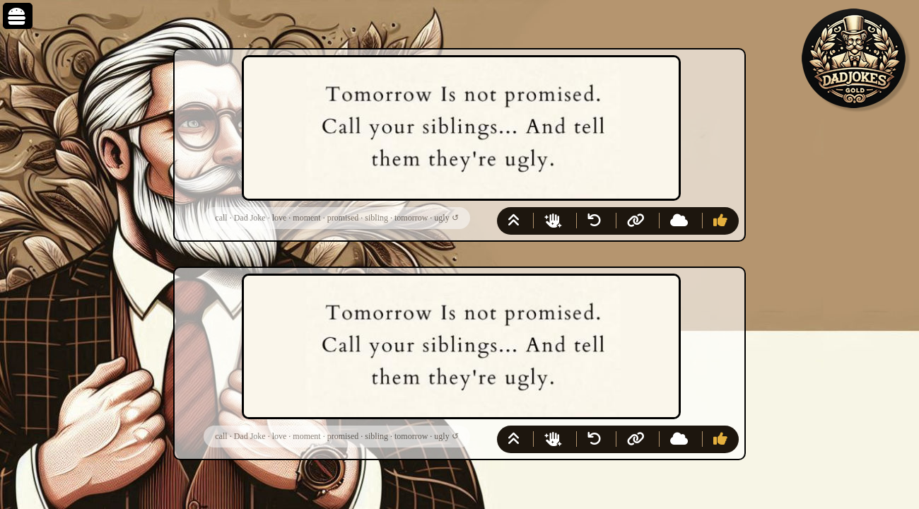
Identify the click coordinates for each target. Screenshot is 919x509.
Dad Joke (250, 218)
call (221, 218)
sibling (376, 218)
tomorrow (411, 218)
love (279, 218)
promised (343, 218)
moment (306, 218)
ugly (441, 218)
